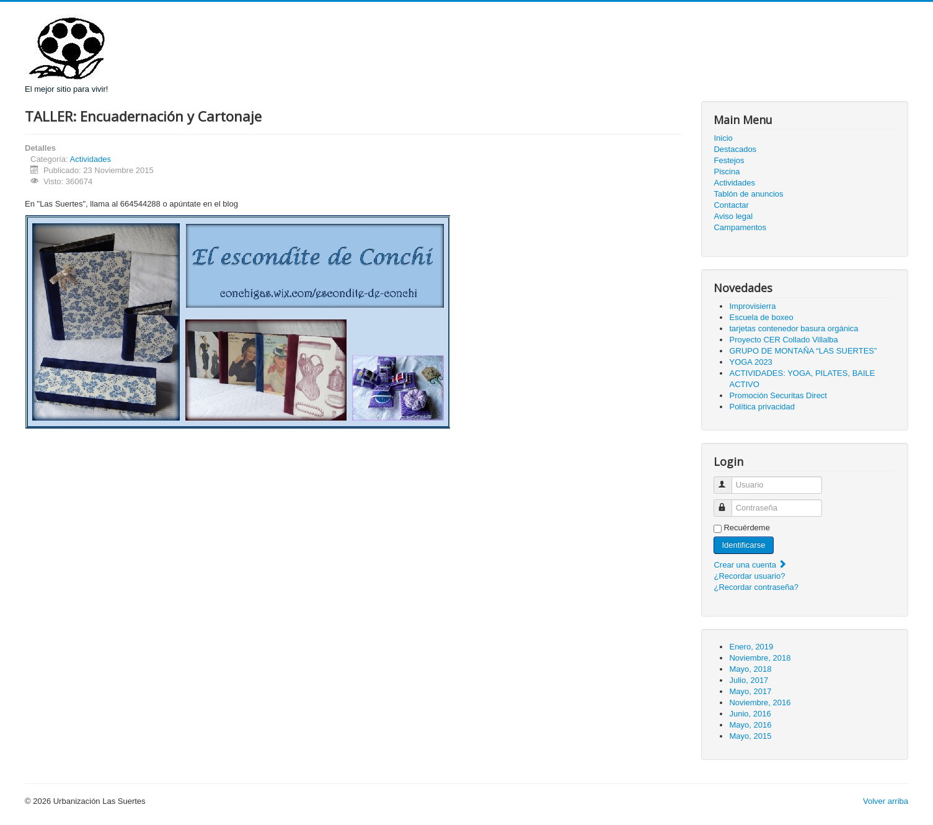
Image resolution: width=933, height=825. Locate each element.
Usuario (728, 479)
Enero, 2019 (751, 646)
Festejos (729, 160)
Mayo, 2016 (750, 724)
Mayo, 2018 (750, 669)
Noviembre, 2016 (759, 702)
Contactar (731, 205)
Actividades (90, 159)
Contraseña (728, 502)
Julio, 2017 (748, 680)
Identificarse (743, 545)
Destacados (735, 149)
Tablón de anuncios (748, 193)
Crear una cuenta (750, 564)
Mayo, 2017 (750, 691)
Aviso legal (733, 216)
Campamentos (740, 227)
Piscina (727, 171)
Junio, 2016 (750, 713)
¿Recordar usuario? (749, 576)
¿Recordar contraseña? (756, 587)
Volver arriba (885, 801)
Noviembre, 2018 (759, 657)
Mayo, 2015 (750, 736)
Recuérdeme (746, 527)
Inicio (723, 138)
